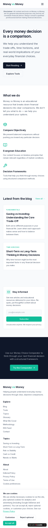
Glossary (6, 417)
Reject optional (27, 517)
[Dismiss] (44, 524)
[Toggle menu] (42, 4)
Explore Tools (13, 73)
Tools (5, 410)
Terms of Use (8, 480)
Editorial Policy (9, 473)
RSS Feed (7, 428)
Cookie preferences (11, 484)
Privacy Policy (9, 476)
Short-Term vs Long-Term (14, 447)
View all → (40, 199)
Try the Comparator (24, 367)
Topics (6, 414)
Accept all (9, 523)
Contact (6, 432)
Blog (5, 406)
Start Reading (14, 65)
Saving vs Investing (11, 443)
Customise (10, 517)
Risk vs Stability (9, 450)
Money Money (13, 387)
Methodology (8, 424)
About (5, 469)
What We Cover (10, 421)
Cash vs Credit (9, 454)
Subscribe (24, 319)
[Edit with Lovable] (35, 524)
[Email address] (24, 312)
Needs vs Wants (10, 458)
